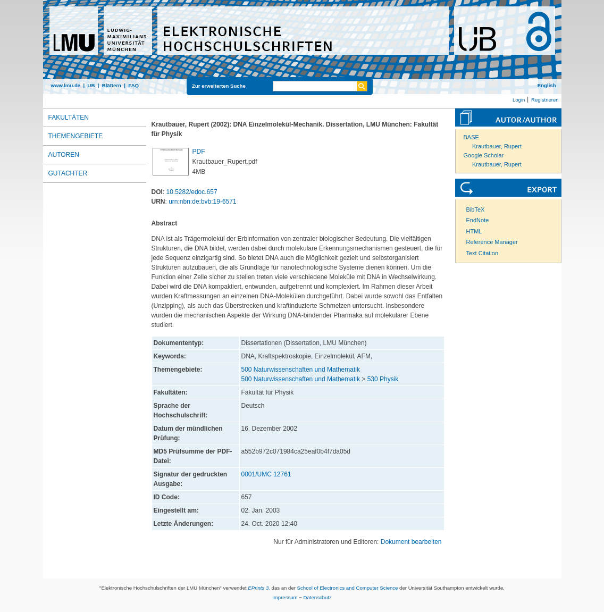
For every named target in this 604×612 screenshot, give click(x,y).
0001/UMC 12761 (266, 474)
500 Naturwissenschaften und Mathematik (300, 369)
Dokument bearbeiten (411, 542)
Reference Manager (492, 242)
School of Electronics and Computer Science (347, 588)
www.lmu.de (66, 85)
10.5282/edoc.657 (191, 192)
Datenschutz (318, 597)
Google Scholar (484, 155)
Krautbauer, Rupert (497, 146)
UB (91, 85)
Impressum (284, 597)
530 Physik (383, 379)
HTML (474, 231)
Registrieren (545, 100)
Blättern (111, 85)
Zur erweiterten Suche (219, 86)
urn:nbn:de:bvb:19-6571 (202, 201)
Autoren (63, 154)
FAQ (133, 85)
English (547, 85)
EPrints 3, (259, 588)
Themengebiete (75, 136)
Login (519, 100)
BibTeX (475, 209)
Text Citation (482, 253)
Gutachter (68, 173)
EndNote (477, 220)
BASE (471, 137)
